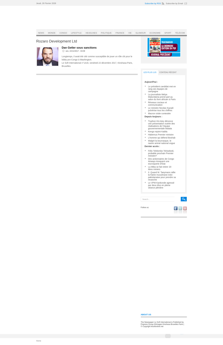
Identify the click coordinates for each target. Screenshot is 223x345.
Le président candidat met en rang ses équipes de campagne (162, 89)
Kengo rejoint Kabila (157, 131)
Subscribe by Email (174, 3)
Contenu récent (168, 72)
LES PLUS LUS (150, 72)
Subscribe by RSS (153, 3)
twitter (180, 209)
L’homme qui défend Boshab (161, 137)
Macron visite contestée (159, 113)
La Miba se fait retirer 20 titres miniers (159, 168)
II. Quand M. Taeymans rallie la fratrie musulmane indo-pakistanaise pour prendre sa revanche (162, 176)
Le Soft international (112, 17)
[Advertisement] (87, 98)
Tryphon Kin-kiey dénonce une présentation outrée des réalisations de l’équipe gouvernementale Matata (161, 125)
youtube (185, 209)
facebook (176, 209)
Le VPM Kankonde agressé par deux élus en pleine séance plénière (161, 185)
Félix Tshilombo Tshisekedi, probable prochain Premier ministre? (161, 153)
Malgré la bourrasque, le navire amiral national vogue (161, 142)
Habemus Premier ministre (161, 134)
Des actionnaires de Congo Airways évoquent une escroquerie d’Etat (161, 161)
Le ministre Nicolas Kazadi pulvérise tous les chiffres (161, 109)
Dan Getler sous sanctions (79, 47)
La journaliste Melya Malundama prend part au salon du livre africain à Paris (162, 97)
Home (38, 341)
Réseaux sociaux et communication (157, 103)
